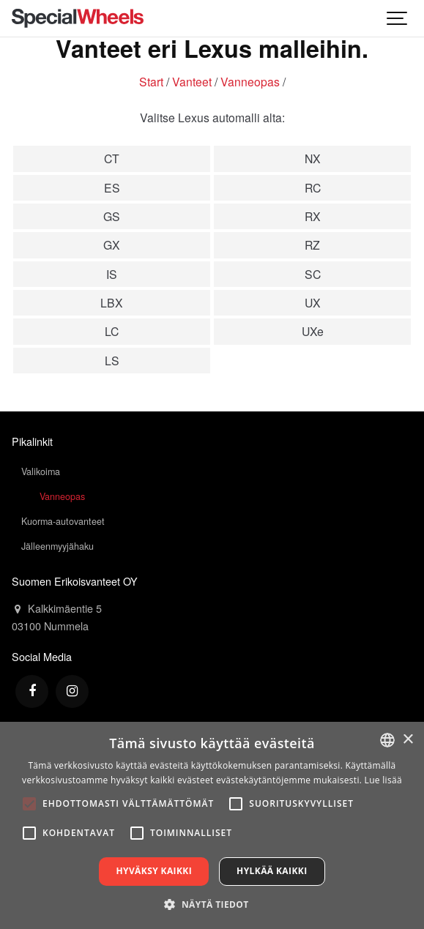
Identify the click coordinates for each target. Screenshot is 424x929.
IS (111, 274)
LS (112, 360)
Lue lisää (383, 780)
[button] (211, 904)
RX (313, 216)
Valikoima (40, 471)
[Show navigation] (397, 18)
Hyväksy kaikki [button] (154, 871)
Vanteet (192, 81)
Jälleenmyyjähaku (57, 546)
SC (313, 274)
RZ (312, 244)
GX (111, 244)
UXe (313, 331)
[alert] (212, 825)
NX (313, 158)
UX (313, 302)
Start (151, 81)
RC (313, 187)
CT (111, 158)
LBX (111, 302)
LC (112, 331)
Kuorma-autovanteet (63, 521)
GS (111, 216)
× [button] (407, 739)
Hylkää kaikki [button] (272, 871)
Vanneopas (250, 81)
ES (112, 187)
